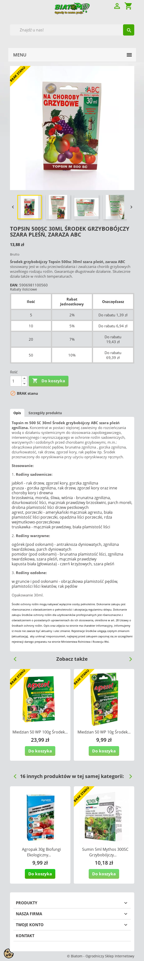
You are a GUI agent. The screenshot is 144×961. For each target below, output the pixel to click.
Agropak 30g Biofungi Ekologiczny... (41, 852)
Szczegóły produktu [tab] (45, 413)
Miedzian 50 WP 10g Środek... (104, 732)
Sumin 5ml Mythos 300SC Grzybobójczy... (105, 852)
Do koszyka (48, 381)
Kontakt (25, 935)
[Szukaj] (72, 30)
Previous (13, 657)
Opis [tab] (17, 413)
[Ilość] (16, 381)
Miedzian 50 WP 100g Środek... (40, 732)
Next (128, 657)
